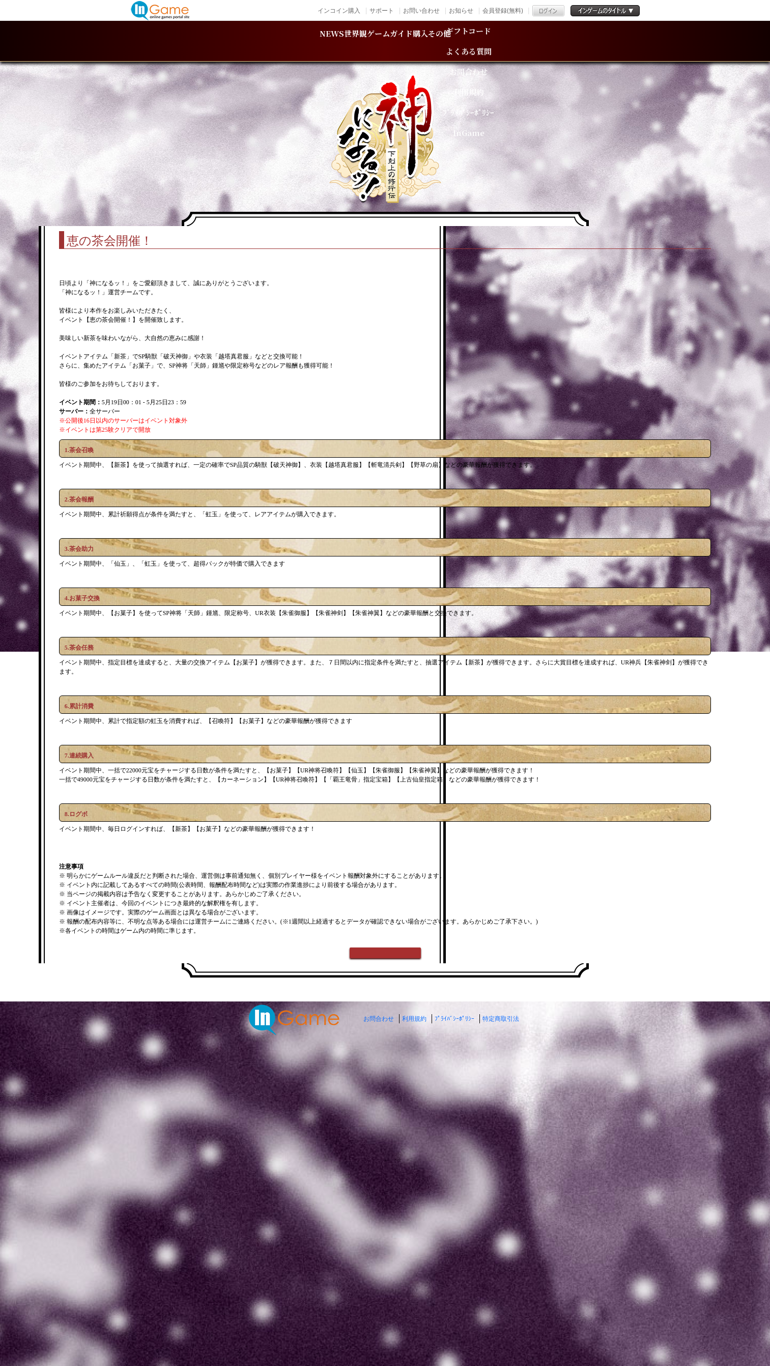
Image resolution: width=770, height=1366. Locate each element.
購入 (481, 41)
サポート (381, 10)
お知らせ (461, 10)
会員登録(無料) (502, 10)
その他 (552, 41)
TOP (192, 211)
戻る (385, 1250)
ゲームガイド (391, 41)
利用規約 (414, 1322)
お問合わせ (378, 1322)
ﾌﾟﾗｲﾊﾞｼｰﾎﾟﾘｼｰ (454, 1322)
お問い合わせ (421, 10)
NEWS (218, 41)
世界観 (296, 41)
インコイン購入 (339, 10)
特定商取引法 (500, 1322)
